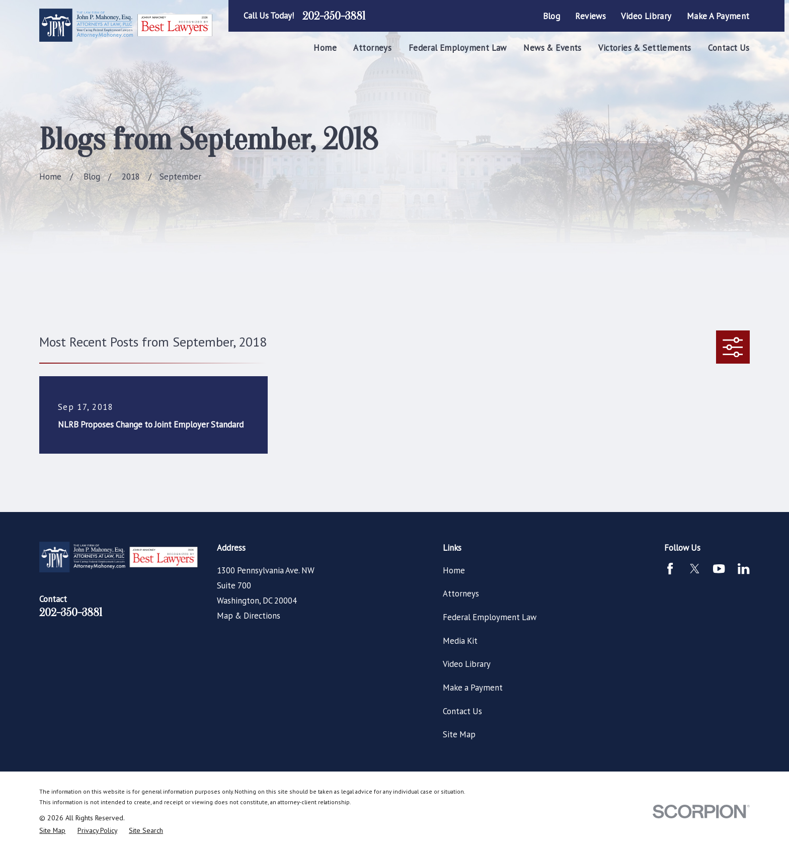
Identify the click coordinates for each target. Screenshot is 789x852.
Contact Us (462, 711)
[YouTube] (719, 568)
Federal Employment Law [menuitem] (458, 47)
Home (454, 570)
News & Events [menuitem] (552, 47)
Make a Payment (718, 16)
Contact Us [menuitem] (728, 47)
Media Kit (460, 640)
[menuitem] (52, 830)
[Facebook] (670, 568)
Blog (552, 16)
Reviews (590, 16)
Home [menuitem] (325, 47)
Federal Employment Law (489, 617)
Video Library (646, 16)
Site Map (459, 734)
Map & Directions (248, 615)
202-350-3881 (333, 16)
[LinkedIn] (743, 568)
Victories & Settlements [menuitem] (644, 47)
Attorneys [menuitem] (372, 47)
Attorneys (461, 593)
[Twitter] (694, 568)
